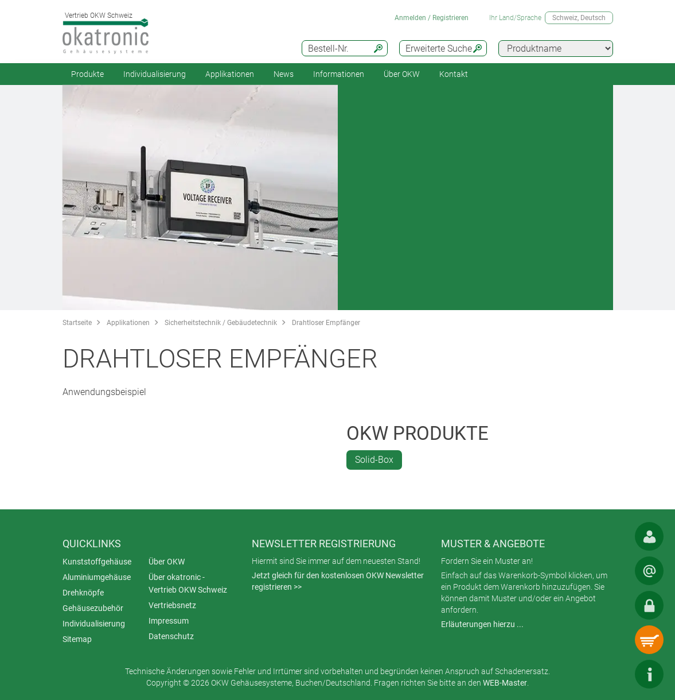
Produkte (87, 74)
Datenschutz (171, 636)
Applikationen (229, 74)
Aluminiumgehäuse (97, 577)
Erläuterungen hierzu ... (482, 624)
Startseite (77, 323)
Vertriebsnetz (172, 605)
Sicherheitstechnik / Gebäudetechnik (221, 323)
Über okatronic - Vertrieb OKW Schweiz (188, 583)
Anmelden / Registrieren (432, 18)
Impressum (169, 620)
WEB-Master (505, 682)
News (284, 74)
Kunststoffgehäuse (97, 561)
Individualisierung (154, 74)
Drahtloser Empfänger (326, 323)
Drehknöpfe (83, 592)
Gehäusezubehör (93, 608)
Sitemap (77, 639)
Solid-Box (374, 459)
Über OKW (167, 561)
